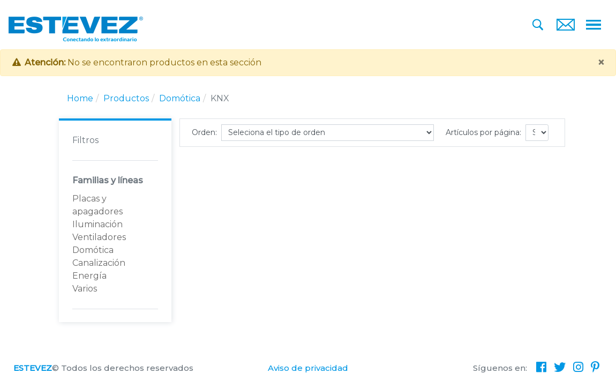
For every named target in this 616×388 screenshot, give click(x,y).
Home (80, 98)
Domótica (179, 98)
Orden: (204, 132)
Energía (89, 276)
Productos (126, 98)
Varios (84, 288)
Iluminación (97, 224)
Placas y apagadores (97, 205)
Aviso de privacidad (308, 368)
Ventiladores (99, 237)
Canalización (98, 263)
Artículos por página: (483, 132)
